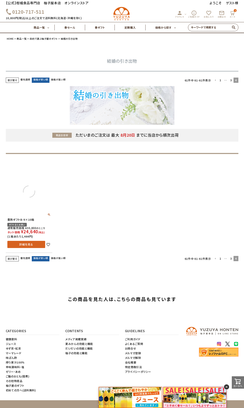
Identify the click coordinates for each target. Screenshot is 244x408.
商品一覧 (44, 27)
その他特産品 (14, 381)
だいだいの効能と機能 (79, 348)
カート (233, 13)
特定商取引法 (133, 367)
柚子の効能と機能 (76, 353)
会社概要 (130, 362)
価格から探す (163, 27)
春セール (74, 27)
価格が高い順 (58, 79)
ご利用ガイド (194, 14)
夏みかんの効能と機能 (79, 344)
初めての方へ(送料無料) (21, 390)
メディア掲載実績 (76, 339)
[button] (215, 80)
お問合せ (222, 14)
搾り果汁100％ (15, 362)
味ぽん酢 (11, 358)
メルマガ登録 (133, 353)
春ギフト (105, 27)
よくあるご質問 (134, 344)
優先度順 (25, 79)
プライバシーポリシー (138, 372)
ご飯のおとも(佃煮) (17, 376)
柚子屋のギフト (15, 385)
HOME (10, 38)
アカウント (179, 14)
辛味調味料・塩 (15, 367)
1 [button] (220, 80)
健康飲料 (11, 339)
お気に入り (209, 14)
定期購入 (135, 27)
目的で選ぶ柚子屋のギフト (44, 38)
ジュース (11, 344)
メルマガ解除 (133, 358)
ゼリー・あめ (13, 372)
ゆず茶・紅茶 (13, 348)
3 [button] (231, 80)
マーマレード (14, 353)
